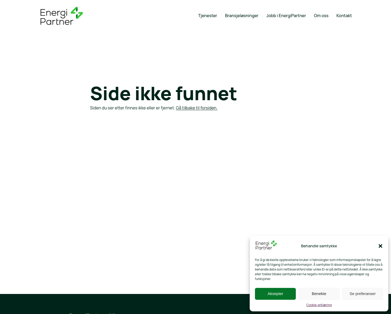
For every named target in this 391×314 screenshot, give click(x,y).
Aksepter (275, 293)
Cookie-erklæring (319, 305)
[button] (380, 246)
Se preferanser (363, 293)
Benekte (319, 293)
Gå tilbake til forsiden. (197, 108)
